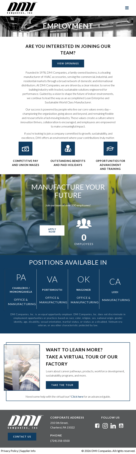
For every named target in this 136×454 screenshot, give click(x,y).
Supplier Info (28, 450)
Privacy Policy (9, 450)
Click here (77, 396)
